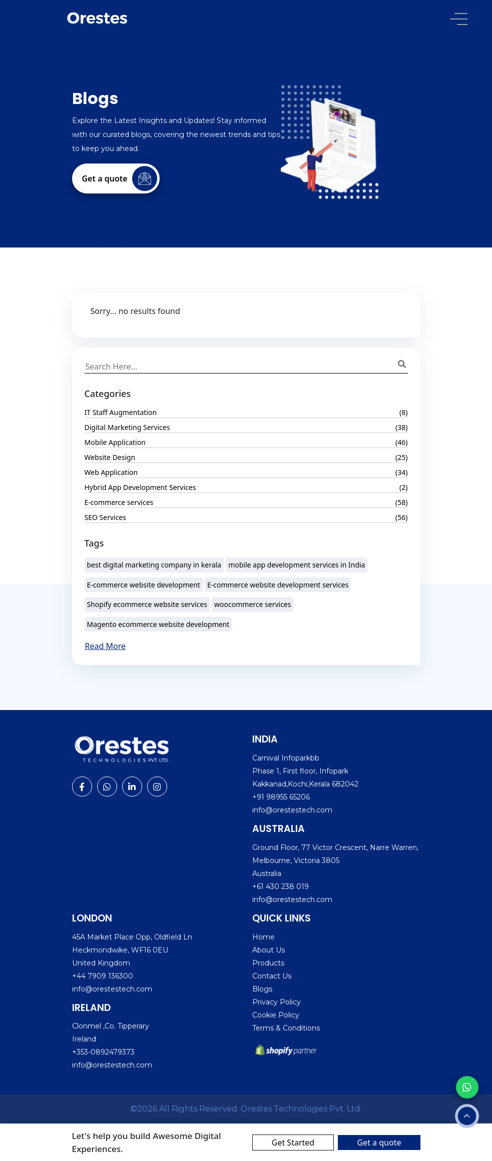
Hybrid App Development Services (140, 487)
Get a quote (379, 1142)
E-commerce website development (143, 585)
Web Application (111, 472)
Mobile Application (115, 442)
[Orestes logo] (97, 18)
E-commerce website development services (277, 585)
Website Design (110, 457)
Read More (105, 646)
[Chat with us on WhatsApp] (467, 1087)
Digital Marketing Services (127, 427)
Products (268, 963)
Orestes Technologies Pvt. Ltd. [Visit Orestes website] (301, 1109)
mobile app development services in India (296, 565)
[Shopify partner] (287, 1050)
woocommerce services (252, 604)
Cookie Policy (275, 1015)
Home (263, 937)
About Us (268, 950)
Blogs (262, 989)
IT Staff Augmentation (121, 412)
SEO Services (105, 517)
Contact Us (271, 976)
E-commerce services (119, 502)
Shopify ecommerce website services (147, 604)
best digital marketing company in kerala (154, 565)
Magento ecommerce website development (158, 624)
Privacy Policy (276, 1002)
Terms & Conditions (286, 1028)
